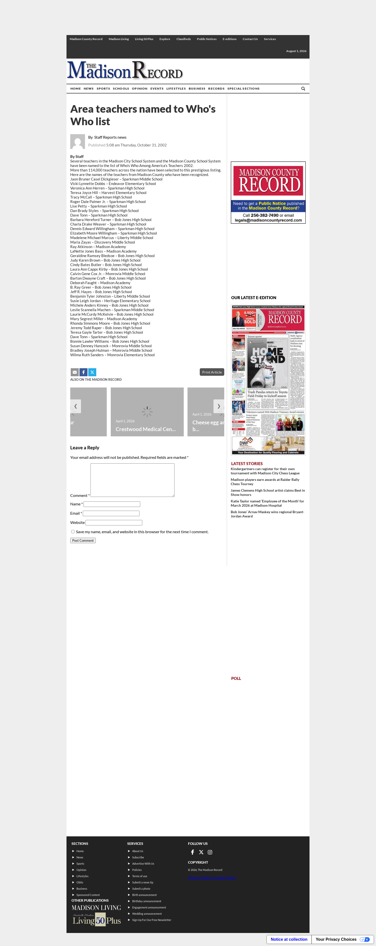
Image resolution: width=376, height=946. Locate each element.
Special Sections (244, 88)
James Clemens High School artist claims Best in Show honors (268, 492)
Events (157, 88)
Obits (79, 882)
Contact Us (250, 39)
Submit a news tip (142, 882)
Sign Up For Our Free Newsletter (151, 919)
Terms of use (139, 876)
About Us (137, 851)
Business (197, 88)
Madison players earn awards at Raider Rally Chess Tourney (265, 481)
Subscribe (138, 857)
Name (76, 503)
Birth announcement (144, 894)
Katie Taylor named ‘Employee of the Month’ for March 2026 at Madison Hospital (267, 503)
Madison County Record (86, 39)
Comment (80, 495)
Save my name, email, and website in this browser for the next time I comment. (142, 531)
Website (77, 522)
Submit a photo (141, 888)
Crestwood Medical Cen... (146, 429)
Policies (137, 869)
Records (216, 88)
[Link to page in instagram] (210, 852)
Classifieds (183, 39)
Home (75, 88)
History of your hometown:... (56, 425)
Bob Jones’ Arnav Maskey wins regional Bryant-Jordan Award (267, 514)
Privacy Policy (200, 877)
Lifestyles (176, 88)
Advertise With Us (143, 863)
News (89, 88)
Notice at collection (289, 939)
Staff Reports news (110, 137)
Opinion (140, 88)
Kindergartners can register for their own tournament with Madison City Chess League (265, 471)
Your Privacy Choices (336, 939)
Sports (103, 88)
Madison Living (119, 39)
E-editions (229, 39)
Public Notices (206, 39)
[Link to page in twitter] (201, 852)
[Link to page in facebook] (192, 852)
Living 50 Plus (144, 39)
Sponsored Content (88, 894)
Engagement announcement (149, 907)
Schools (121, 88)
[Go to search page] (303, 88)
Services (270, 39)
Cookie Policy (224, 877)
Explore (165, 39)
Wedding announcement (147, 913)
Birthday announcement (146, 901)
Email (76, 513)
